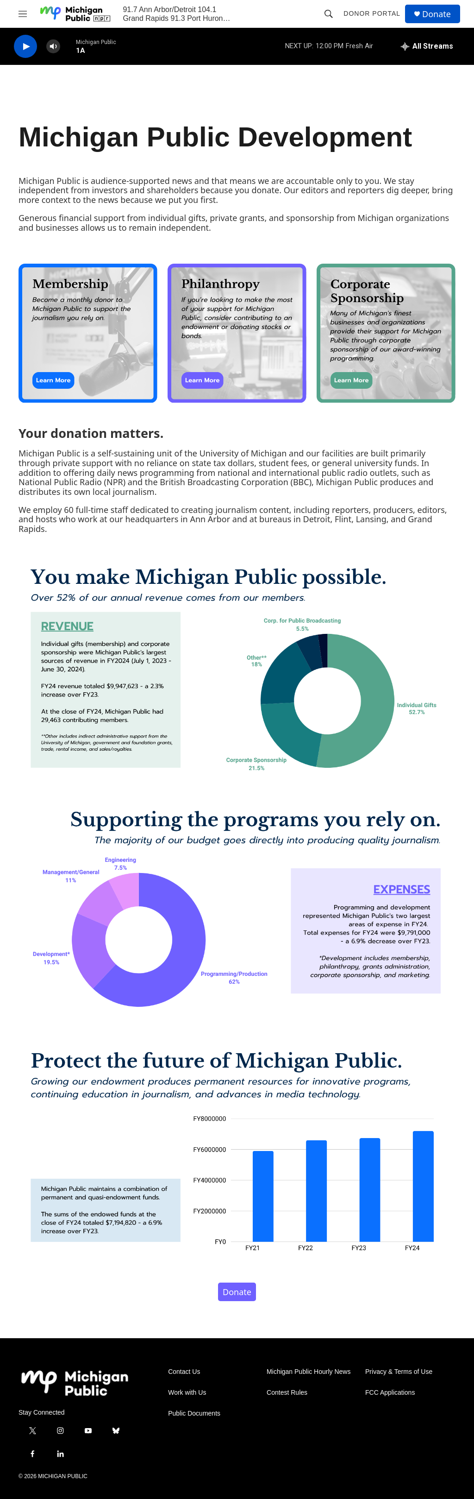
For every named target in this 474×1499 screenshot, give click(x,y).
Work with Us (187, 1392)
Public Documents (194, 1413)
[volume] (53, 46)
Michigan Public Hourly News (308, 1371)
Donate (436, 14)
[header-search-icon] (328, 14)
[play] (25, 46)
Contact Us (184, 1371)
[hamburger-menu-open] (22, 14)
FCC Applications (390, 1392)
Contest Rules (287, 1392)
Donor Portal (371, 13)
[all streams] (427, 46)
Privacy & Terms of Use (398, 1371)
